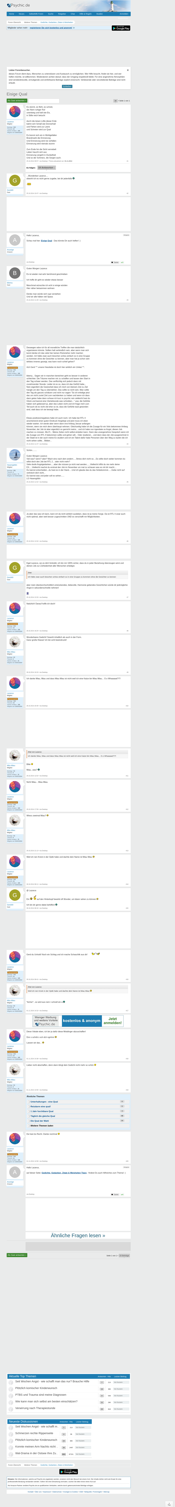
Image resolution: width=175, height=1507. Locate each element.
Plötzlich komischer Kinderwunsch (36, 1388)
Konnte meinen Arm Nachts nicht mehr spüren (43, 1446)
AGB (81, 1492)
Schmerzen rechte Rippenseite (34, 1433)
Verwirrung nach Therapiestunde (35, 1408)
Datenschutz (57, 1492)
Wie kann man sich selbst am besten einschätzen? (46, 1401)
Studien (99, 14)
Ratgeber (62, 14)
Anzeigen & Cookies (70, 1492)
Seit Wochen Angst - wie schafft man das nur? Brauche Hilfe (52, 1381)
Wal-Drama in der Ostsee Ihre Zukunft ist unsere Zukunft (50, 1453)
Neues (21, 14)
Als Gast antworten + (17, 100)
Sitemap (106, 1492)
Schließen (67, 86)
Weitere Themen (30, 1465)
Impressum (47, 1492)
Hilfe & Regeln (85, 14)
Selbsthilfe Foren (36, 14)
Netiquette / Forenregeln (93, 1492)
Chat (73, 14)
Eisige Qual (17, 94)
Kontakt (30, 1492)
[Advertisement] (78, 728)
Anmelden (124, 14)
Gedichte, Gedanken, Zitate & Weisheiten (57, 1465)
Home (11, 14)
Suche (50, 14)
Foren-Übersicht (14, 1465)
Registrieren (123, 18)
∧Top (169, 1504)
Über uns (38, 1492)
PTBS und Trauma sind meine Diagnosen (40, 1394)
